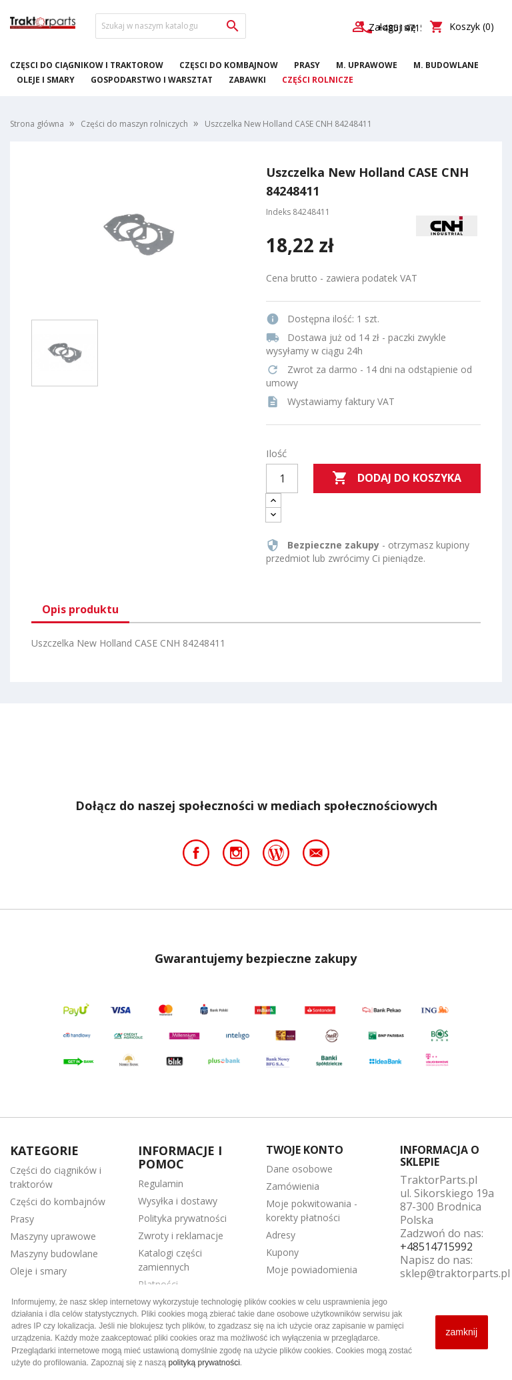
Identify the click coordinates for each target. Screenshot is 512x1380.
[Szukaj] (170, 26)
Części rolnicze (317, 79)
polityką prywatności (203, 1362)
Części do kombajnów (228, 65)
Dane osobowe (299, 1168)
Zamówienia (292, 1186)
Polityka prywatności (182, 1218)
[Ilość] (282, 478)
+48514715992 (436, 1246)
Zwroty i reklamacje (180, 1235)
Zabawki (247, 79)
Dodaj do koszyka (396, 478)
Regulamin (160, 1183)
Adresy (280, 1235)
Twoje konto (304, 1149)
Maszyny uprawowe (53, 1236)
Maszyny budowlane (54, 1253)
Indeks (278, 212)
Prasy (307, 65)
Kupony (282, 1252)
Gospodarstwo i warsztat (152, 79)
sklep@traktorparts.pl (455, 1273)
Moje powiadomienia (311, 1269)
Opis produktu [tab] (80, 609)
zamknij (461, 1332)
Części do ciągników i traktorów (86, 65)
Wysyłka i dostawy (177, 1200)
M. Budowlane (446, 65)
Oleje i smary (46, 79)
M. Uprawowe (366, 65)
